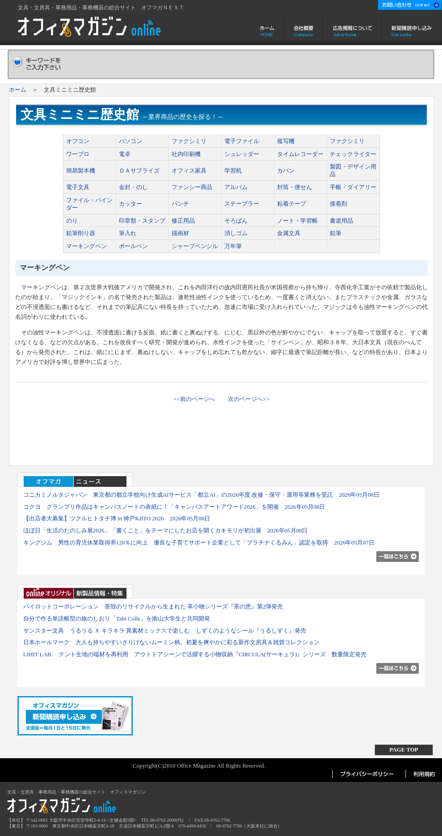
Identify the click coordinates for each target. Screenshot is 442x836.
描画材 (180, 233)
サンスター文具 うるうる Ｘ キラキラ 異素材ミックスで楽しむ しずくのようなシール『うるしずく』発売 (165, 630)
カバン (286, 170)
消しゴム (236, 233)
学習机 (233, 170)
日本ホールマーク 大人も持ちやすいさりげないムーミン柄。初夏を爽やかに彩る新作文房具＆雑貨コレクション (171, 642)
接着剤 (338, 203)
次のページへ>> (248, 399)
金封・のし (133, 187)
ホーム (268, 29)
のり (72, 220)
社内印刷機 (186, 154)
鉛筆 (335, 233)
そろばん (236, 220)
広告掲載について (352, 29)
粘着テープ (291, 203)
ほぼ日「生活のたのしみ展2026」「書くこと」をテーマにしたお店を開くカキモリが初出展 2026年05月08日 (165, 530)
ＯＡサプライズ (139, 170)
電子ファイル (241, 141)
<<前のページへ (194, 399)
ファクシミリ (189, 141)
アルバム (236, 187)
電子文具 (77, 187)
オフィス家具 (189, 170)
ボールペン (133, 246)
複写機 (286, 141)
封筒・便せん (294, 187)
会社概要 (303, 29)
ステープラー (241, 203)
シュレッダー (241, 154)
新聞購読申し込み (412, 29)
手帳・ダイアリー (353, 187)
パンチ (180, 203)
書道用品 (341, 220)
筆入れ (127, 233)
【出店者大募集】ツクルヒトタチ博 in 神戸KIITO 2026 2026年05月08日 (116, 518)
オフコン (77, 141)
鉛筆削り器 (80, 233)
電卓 (124, 154)
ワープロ (77, 154)
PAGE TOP (403, 749)
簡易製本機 (80, 170)
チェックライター (353, 154)
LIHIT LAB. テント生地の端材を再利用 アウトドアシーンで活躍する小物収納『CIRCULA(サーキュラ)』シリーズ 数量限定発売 (194, 654)
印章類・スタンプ (142, 220)
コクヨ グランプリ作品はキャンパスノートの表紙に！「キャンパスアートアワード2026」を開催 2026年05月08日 (174, 506)
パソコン (130, 141)
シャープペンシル (195, 246)
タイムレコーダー (300, 154)
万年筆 (233, 246)
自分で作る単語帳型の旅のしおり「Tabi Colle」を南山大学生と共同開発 (116, 618)
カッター (130, 203)
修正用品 (183, 220)
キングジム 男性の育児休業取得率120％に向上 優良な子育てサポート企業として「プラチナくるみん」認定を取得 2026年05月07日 (199, 542)
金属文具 (288, 233)
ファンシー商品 (192, 187)
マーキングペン (86, 246)
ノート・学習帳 (297, 220)
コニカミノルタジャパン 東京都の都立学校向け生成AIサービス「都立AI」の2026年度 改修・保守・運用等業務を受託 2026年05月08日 (201, 494)
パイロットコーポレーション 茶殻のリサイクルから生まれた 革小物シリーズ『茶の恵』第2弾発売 (153, 606)
